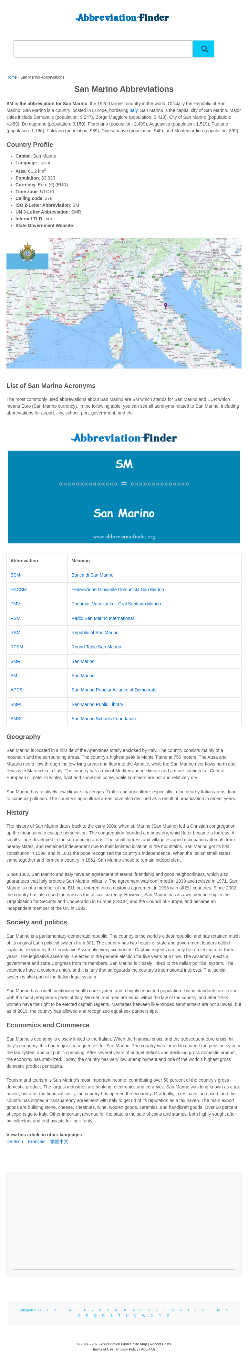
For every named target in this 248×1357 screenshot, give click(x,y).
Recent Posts (160, 1344)
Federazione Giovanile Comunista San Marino (117, 589)
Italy (133, 110)
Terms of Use (102, 1349)
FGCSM (18, 589)
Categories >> (31, 1310)
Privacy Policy (127, 1349)
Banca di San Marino (92, 575)
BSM (15, 575)
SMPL (16, 704)
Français (37, 1141)
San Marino (83, 661)
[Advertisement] (124, 1224)
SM (13, 675)
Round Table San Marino (96, 646)
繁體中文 (59, 1141)
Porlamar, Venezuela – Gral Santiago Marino (116, 603)
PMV (15, 603)
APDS (16, 689)
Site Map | (141, 1344)
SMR (15, 661)
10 (116, 1310)
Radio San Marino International (102, 618)
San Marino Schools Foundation (103, 718)
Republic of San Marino (95, 632)
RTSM (16, 646)
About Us (148, 1349)
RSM (15, 632)
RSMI (16, 618)
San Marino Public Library (97, 704)
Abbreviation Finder (115, 1344)
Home (11, 77)
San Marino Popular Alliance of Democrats (113, 689)
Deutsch (14, 1141)
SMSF (16, 718)
